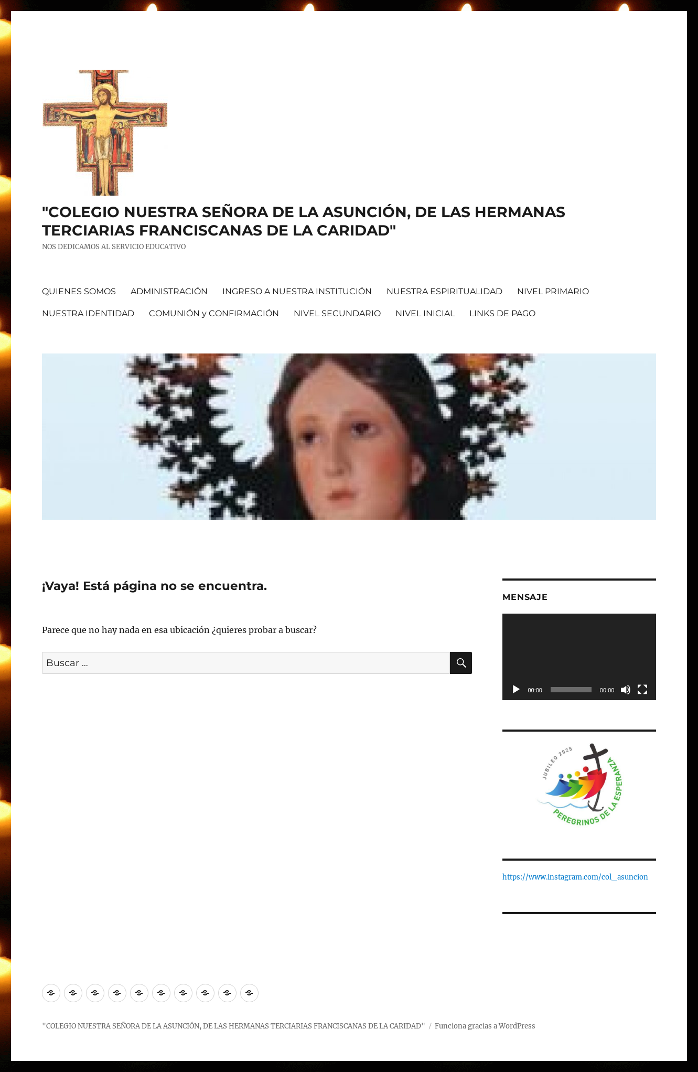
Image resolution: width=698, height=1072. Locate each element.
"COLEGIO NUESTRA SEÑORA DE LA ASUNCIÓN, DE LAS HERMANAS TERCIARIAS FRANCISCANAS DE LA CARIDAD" (303, 221)
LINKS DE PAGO (502, 313)
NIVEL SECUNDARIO (337, 313)
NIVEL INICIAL (425, 313)
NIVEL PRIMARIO (553, 291)
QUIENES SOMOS (79, 291)
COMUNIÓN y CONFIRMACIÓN (214, 313)
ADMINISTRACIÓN (169, 291)
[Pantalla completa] (642, 689)
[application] (579, 657)
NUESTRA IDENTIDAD (88, 313)
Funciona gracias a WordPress (485, 1026)
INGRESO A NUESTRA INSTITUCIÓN (297, 291)
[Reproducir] (516, 689)
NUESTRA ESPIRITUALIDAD (444, 291)
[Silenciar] (625, 689)
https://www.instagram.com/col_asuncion (575, 877)
